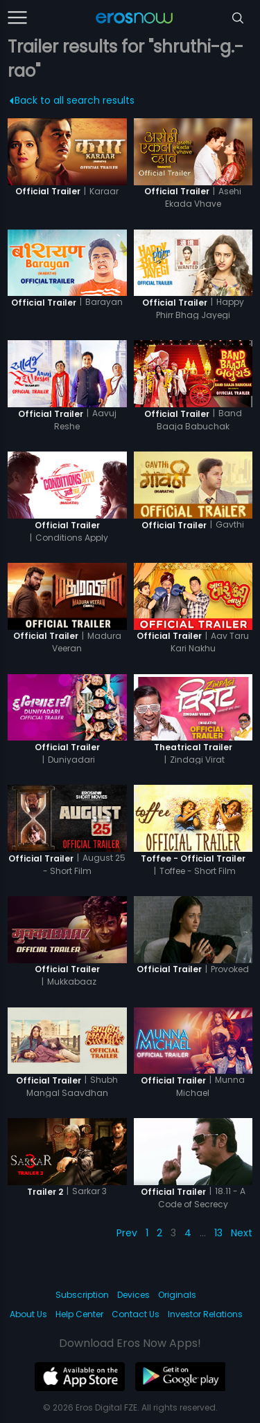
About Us (28, 1314)
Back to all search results (72, 100)
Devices (133, 1295)
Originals (177, 1295)
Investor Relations (205, 1314)
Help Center (79, 1314)
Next (241, 1233)
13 (218, 1233)
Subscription (82, 1295)
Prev (126, 1233)
